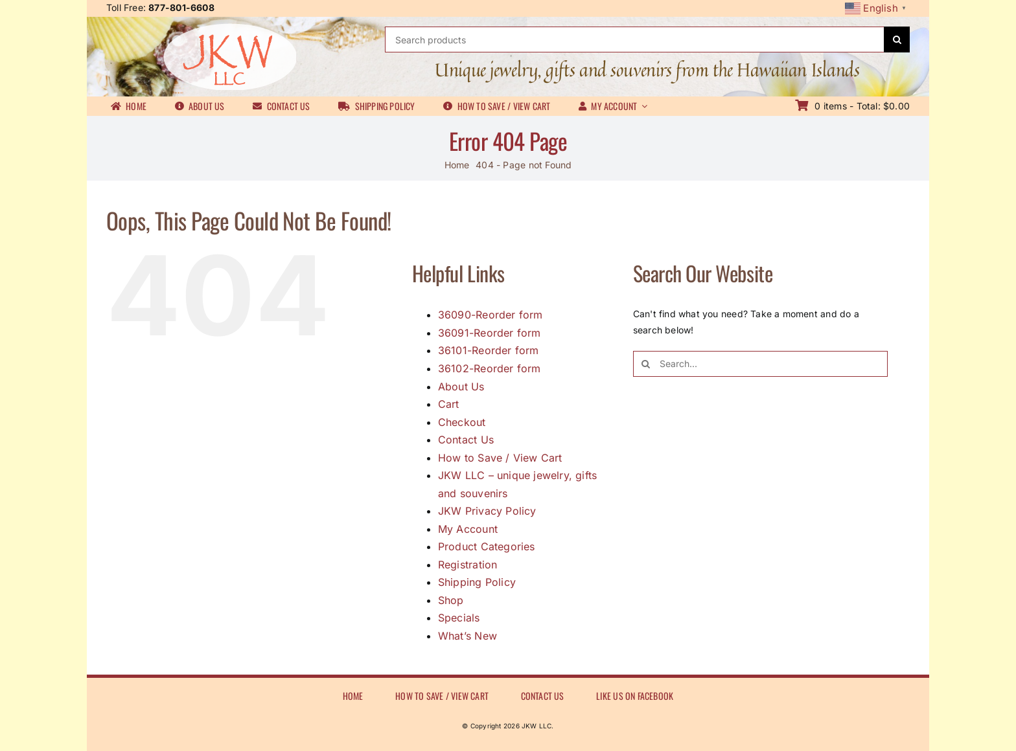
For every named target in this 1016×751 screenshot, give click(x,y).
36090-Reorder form (490, 314)
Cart (448, 404)
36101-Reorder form (488, 350)
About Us (461, 386)
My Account (468, 528)
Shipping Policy (477, 582)
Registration (468, 564)
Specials (459, 617)
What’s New (467, 635)
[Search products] (634, 39)
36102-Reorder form (489, 368)
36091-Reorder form (489, 332)
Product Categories (486, 546)
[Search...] (760, 364)
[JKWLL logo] (229, 27)
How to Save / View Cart (500, 457)
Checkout (462, 422)
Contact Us (466, 439)
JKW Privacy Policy (487, 510)
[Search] (897, 39)
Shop (451, 600)
